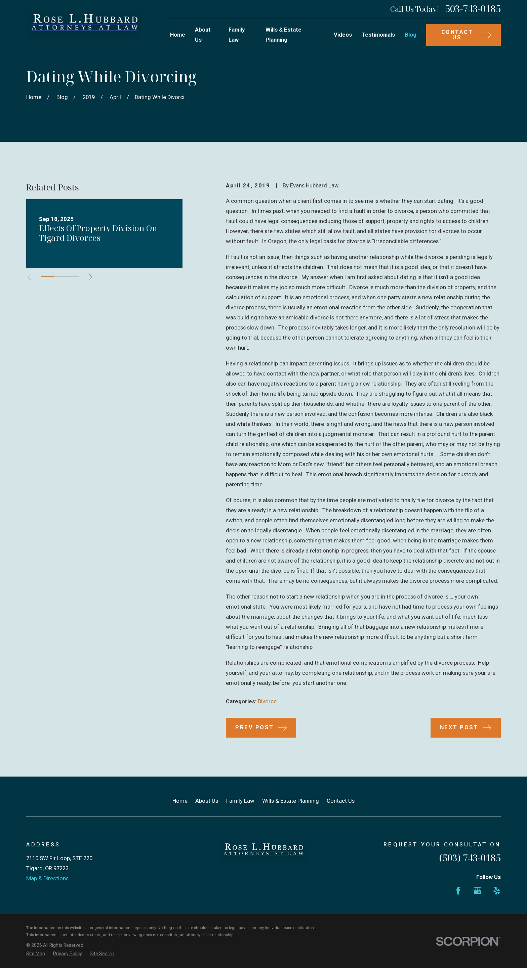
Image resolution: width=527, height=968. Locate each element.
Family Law (240, 801)
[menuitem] (35, 954)
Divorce (267, 701)
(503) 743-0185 (470, 857)
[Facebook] (458, 890)
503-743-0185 (473, 8)
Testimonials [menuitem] (378, 35)
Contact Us (341, 801)
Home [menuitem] (177, 35)
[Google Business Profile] (477, 890)
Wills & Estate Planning (290, 801)
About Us (206, 801)
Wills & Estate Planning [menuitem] (283, 35)
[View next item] (90, 277)
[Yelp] (496, 890)
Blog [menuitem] (410, 35)
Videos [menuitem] (343, 35)
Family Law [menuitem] (237, 35)
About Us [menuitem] (203, 35)
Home (180, 801)
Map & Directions (47, 878)
